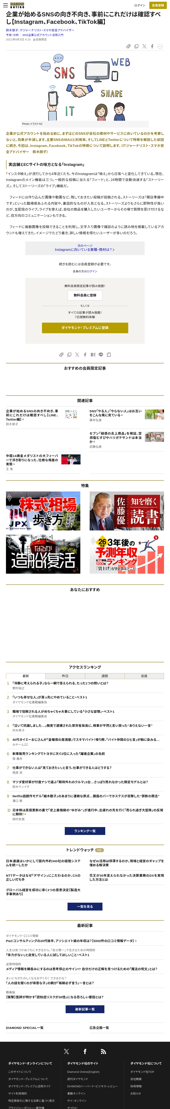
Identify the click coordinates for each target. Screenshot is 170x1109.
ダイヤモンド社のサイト (82, 1063)
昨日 (65, 676)
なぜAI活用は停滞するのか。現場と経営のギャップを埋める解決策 (126, 863)
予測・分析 (12, 35)
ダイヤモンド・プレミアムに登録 (84, 328)
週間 (104, 676)
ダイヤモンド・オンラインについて (30, 1063)
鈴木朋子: (40, 30)
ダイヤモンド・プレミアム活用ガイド (29, 1086)
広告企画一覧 (99, 1028)
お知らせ (135, 1093)
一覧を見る (85, 906)
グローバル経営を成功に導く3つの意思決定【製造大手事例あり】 (43, 892)
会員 (144, 676)
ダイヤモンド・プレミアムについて (28, 1079)
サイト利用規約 (17, 1093)
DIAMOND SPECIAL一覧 (24, 1028)
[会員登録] (158, 5)
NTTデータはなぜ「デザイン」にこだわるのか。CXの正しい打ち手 (43, 878)
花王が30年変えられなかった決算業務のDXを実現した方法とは (126, 878)
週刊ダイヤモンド (77, 1079)
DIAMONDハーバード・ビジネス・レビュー (92, 1086)
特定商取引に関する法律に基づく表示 (31, 1100)
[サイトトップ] (16, 5)
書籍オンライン (76, 1093)
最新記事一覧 (85, 1009)
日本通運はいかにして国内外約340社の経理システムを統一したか (43, 863)
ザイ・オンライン (77, 1100)
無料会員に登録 (85, 295)
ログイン (139, 5)
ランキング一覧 (85, 831)
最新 (26, 676)
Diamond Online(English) (83, 1071)
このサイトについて (20, 1071)
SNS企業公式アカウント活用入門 (42, 35)
